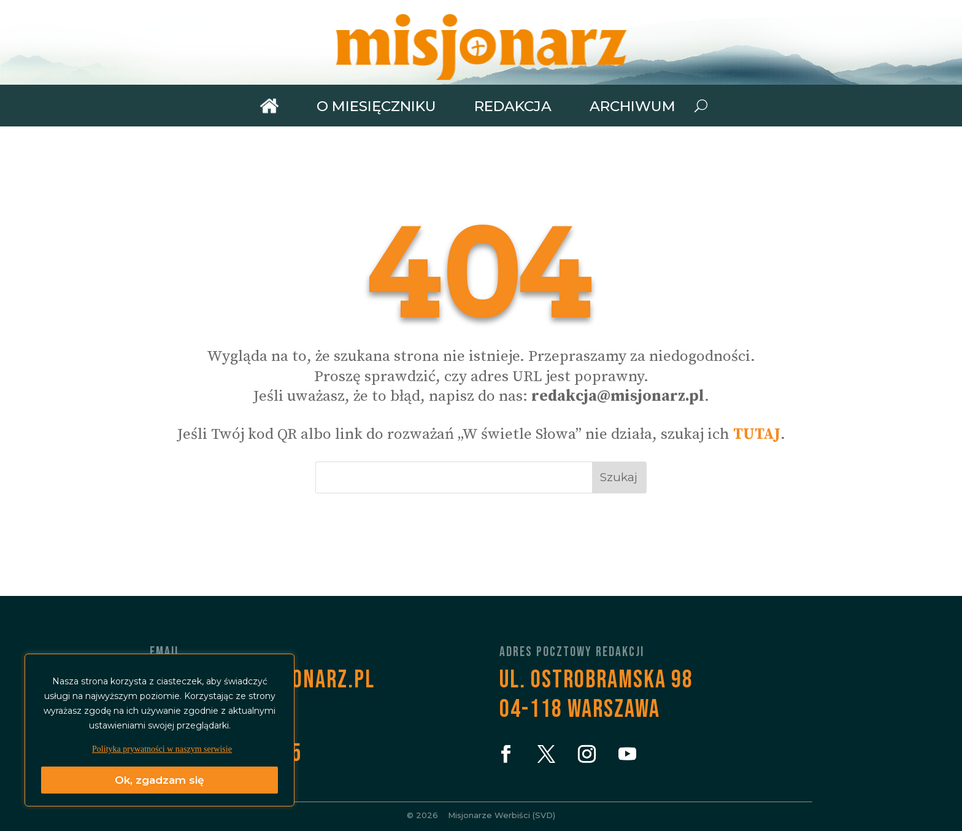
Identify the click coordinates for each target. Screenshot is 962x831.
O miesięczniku (376, 106)
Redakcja (513, 106)
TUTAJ (756, 434)
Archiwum (632, 106)
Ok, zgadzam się (159, 780)
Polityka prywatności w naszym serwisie (162, 749)
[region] (159, 730)
